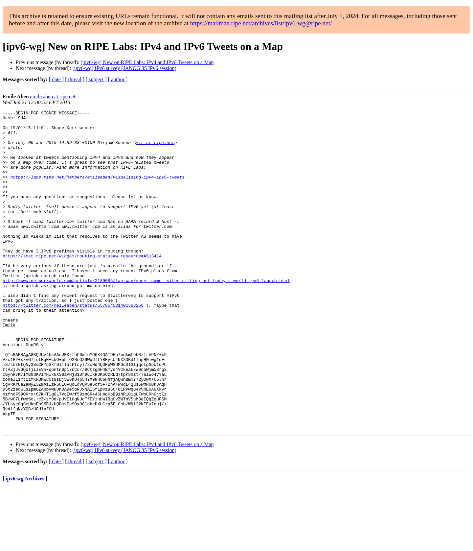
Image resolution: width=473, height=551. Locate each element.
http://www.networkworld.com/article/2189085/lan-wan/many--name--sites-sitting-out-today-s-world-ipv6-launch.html (146, 315)
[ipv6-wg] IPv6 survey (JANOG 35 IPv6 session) (124, 68)
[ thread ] (74, 79)
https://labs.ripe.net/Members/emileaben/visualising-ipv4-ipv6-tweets (97, 191)
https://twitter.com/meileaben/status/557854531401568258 (73, 344)
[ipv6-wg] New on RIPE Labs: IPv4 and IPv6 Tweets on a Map (147, 62)
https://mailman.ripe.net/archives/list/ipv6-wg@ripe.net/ (261, 23)
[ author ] (118, 79)
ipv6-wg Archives (25, 542)
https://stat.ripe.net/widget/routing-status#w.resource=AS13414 (82, 285)
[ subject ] (96, 79)
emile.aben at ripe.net (53, 96)
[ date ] (56, 79)
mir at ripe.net (155, 149)
